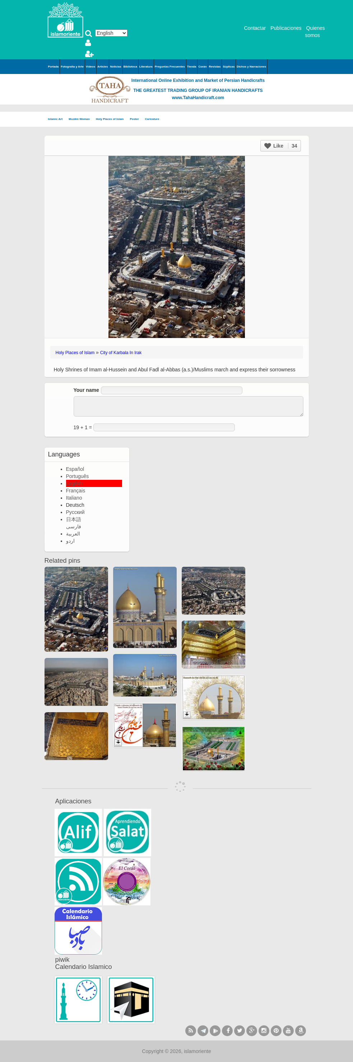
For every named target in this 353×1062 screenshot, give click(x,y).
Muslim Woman (81, 119)
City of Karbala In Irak (120, 352)
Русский (75, 512)
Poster (136, 119)
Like (280, 146)
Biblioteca (130, 66)
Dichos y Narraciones (251, 66)
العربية (73, 534)
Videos (90, 66)
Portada (53, 66)
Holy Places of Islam (112, 119)
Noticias (115, 66)
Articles (102, 66)
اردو (70, 541)
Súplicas (228, 66)
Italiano (74, 498)
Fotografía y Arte (72, 66)
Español (75, 469)
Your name (86, 390)
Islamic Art (57, 119)
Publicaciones (285, 28)
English (74, 483)
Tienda (191, 66)
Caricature (152, 119)
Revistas (215, 66)
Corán (202, 66)
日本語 (73, 519)
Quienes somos (315, 31)
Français (75, 490)
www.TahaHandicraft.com (198, 97)
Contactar (255, 28)
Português (77, 476)
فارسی (73, 526)
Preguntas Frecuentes (170, 66)
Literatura (146, 66)
